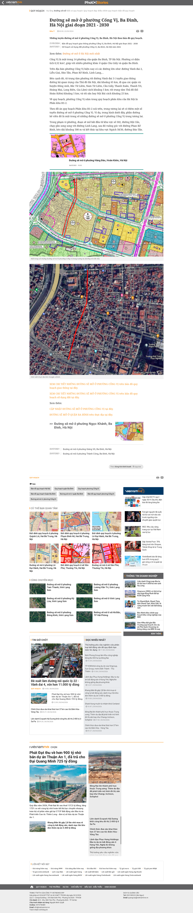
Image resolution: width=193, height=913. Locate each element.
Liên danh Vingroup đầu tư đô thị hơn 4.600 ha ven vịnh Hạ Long (149, 583)
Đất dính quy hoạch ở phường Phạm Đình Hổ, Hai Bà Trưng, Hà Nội (75, 536)
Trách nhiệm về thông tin (38, 910)
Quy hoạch (37, 10)
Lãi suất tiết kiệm (92, 872)
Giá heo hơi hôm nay (107, 868)
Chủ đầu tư (76, 887)
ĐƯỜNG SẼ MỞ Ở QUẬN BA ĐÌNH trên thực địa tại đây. (81, 414)
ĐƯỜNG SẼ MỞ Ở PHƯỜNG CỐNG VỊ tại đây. (87, 408)
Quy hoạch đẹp (90, 11)
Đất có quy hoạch (75, 11)
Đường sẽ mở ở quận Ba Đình (71, 494)
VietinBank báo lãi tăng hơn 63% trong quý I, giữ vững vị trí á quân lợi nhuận (152, 561)
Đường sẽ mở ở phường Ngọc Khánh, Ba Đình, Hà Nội (83, 425)
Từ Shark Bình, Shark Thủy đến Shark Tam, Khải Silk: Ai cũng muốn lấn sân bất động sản (149, 604)
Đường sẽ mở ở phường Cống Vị (43, 499)
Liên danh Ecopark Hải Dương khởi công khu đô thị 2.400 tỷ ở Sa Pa (104, 821)
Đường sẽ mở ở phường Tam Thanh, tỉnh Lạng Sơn (59, 587)
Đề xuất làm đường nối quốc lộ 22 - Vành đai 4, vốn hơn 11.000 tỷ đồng (55, 682)
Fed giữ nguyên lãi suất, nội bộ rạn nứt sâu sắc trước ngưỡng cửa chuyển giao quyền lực (152, 516)
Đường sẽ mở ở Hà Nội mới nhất (81, 53)
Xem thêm (156, 634)
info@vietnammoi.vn (42, 907)
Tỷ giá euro (124, 868)
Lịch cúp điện (57, 872)
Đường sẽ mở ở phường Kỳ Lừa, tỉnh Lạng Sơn (60, 600)
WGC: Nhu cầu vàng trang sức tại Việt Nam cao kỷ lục (151, 529)
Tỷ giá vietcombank (41, 872)
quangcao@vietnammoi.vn (138, 898)
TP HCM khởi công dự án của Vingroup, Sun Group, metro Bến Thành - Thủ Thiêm (101, 668)
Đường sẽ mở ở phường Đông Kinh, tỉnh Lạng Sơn (60, 613)
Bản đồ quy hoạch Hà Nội (40, 488)
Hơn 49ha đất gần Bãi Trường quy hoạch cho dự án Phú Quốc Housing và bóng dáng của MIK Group (148, 626)
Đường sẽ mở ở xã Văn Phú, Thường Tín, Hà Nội (105, 566)
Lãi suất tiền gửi (108, 872)
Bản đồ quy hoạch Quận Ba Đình (43, 494)
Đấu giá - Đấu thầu (93, 887)
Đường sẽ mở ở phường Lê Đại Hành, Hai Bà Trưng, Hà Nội (42, 568)
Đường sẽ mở (60, 11)
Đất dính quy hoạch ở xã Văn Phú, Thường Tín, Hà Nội (74, 566)
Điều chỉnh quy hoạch (108, 11)
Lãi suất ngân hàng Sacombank (46, 875)
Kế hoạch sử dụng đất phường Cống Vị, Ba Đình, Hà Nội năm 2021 (91, 47)
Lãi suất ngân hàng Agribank (130, 872)
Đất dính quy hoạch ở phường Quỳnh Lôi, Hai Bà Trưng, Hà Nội (43, 536)
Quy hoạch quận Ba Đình (64, 488)
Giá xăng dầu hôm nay (74, 868)
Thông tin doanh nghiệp (141, 575)
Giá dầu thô (91, 868)
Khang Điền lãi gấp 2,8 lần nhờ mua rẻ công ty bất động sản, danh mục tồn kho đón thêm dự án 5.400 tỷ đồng (101, 693)
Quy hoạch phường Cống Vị (88, 488)
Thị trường (54, 887)
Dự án (65, 887)
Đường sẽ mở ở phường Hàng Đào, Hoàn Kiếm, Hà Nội (98, 160)
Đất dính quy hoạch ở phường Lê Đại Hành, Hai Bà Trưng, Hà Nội (106, 536)
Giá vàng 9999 (56, 868)
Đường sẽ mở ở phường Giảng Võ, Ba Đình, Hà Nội (87, 449)
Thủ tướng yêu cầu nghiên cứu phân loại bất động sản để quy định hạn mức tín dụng (102, 647)
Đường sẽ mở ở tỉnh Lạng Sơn (107, 600)
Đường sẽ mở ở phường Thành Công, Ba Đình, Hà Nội (89, 453)
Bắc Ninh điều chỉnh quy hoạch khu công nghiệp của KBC (149, 615)
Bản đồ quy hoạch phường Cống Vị (101, 494)
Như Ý (52, 31)
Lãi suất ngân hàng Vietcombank (127, 875)
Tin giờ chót (40, 640)
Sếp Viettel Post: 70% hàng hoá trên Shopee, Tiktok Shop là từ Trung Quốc (152, 546)
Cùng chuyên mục (42, 580)
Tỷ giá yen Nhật (150, 868)
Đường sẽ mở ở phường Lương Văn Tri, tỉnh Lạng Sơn (107, 587)
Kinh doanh (110, 887)
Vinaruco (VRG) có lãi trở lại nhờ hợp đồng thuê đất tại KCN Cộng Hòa (149, 593)
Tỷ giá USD (136, 868)
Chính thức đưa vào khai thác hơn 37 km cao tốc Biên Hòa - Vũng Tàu (104, 832)
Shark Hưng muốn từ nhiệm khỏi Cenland (102, 704)
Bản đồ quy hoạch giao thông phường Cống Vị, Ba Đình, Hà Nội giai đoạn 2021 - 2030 (100, 44)
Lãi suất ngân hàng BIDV (72, 875)
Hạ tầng (49, 11)
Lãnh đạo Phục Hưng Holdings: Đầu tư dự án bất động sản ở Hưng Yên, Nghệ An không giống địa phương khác (102, 679)
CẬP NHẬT (56, 408)
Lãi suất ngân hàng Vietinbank (97, 875)
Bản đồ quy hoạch (126, 11)
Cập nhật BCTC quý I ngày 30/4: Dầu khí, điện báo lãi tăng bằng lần (152, 499)
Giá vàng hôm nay (40, 868)
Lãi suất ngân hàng (74, 872)
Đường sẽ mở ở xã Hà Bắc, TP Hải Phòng (107, 613)
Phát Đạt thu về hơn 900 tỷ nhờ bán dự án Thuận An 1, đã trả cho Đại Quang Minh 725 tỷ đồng (67, 696)
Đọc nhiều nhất (96, 640)
